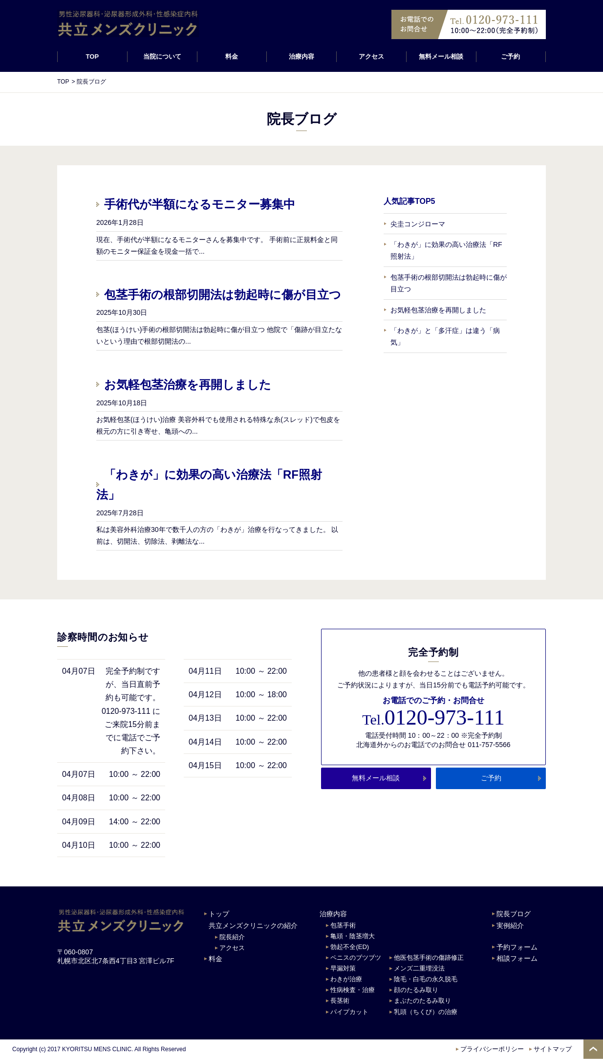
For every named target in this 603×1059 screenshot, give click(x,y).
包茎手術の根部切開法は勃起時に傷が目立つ (222, 294)
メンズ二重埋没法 (419, 968)
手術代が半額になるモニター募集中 (199, 204)
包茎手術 (343, 925)
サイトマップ (553, 1049)
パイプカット (349, 1011)
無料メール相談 (441, 56)
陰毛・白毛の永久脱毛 (425, 979)
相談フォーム (517, 958)
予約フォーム (517, 947)
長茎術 (339, 1000)
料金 (231, 56)
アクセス (371, 56)
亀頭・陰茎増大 (352, 936)
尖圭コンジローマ (417, 224)
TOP (92, 56)
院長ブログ (513, 914)
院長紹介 (232, 937)
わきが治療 (346, 979)
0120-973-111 (433, 717)
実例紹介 (510, 925)
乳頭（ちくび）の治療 (425, 1011)
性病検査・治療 (352, 989)
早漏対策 (343, 968)
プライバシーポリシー (492, 1049)
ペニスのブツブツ (355, 957)
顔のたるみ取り (416, 989)
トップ (219, 914)
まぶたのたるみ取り (422, 1000)
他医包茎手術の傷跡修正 (429, 957)
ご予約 (510, 56)
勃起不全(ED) (349, 946)
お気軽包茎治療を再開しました (187, 384)
